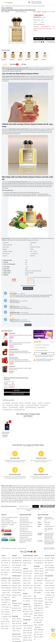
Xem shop (44, 353)
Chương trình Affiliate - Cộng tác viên (9, 522)
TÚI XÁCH (3, 555)
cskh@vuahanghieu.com (49, 526)
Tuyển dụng (3, 526)
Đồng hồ (21, 403)
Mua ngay (49, 38)
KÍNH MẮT (25, 593)
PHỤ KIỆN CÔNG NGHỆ (28, 555)
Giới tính (5, 262)
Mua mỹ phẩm (9, 405)
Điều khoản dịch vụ (24, 529)
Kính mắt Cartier (44, 405)
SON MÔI (36, 555)
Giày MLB (21, 407)
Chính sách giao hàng (24, 520)
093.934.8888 (38, 1)
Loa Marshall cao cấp (7, 409)
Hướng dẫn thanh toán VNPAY (7, 524)
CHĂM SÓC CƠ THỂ (16, 634)
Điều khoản (14, 548)
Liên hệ (2, 528)
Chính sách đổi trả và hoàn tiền (26, 522)
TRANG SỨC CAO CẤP (49, 555)
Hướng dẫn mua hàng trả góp (26, 538)
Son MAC (40, 403)
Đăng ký (51, 356)
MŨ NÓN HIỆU (15, 616)
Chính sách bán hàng (24, 517)
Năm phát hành (7, 260)
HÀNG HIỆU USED (26, 619)
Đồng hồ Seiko (41, 407)
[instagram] (45, 506)
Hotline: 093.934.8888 (17, 394)
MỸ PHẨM (25, 623)
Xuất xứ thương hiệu (9, 264)
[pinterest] (47, 506)
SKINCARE (14, 555)
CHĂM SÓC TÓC (26, 604)
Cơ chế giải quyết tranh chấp (25, 531)
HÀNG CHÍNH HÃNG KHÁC (49, 577)
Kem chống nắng (6, 403)
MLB (4, 405)
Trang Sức (22, 405)
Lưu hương (6, 266)
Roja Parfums (8, 5)
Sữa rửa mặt (15, 403)
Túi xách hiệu (28, 403)
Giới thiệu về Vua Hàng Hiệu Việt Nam (9, 517)
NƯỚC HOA (25, 568)
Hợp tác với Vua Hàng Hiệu (7, 520)
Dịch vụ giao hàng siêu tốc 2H (26, 533)
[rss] (53, 506)
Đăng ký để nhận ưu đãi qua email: (8, 506)
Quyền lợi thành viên (24, 537)
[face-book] (42, 506)
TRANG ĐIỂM (36, 566)
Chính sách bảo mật (24, 528)
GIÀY (35, 596)
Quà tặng (16, 405)
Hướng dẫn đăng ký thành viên (26, 535)
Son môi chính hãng (13, 407)
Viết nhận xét (28, 288)
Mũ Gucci (34, 403)
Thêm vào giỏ (39, 38)
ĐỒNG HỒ (14, 600)
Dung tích (6, 268)
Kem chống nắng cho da (19, 409)
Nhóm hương (7, 270)
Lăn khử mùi (47, 403)
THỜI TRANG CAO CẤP (6, 578)
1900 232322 (39, 3)
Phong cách (6, 272)
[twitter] (50, 506)
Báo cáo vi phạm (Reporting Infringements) (25, 541)
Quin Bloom (38, 341)
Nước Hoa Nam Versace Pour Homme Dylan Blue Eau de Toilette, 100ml (6, 433)
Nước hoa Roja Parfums (17, 5)
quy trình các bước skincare (32, 405)
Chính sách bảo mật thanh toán (26, 526)
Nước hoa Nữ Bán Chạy (30, 407)
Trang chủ (3, 5)
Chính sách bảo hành (24, 519)
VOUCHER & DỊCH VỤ (16, 575)
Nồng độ (5, 274)
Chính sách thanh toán (24, 524)
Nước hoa (23, 11)
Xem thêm (28, 324)
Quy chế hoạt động (5, 519)
